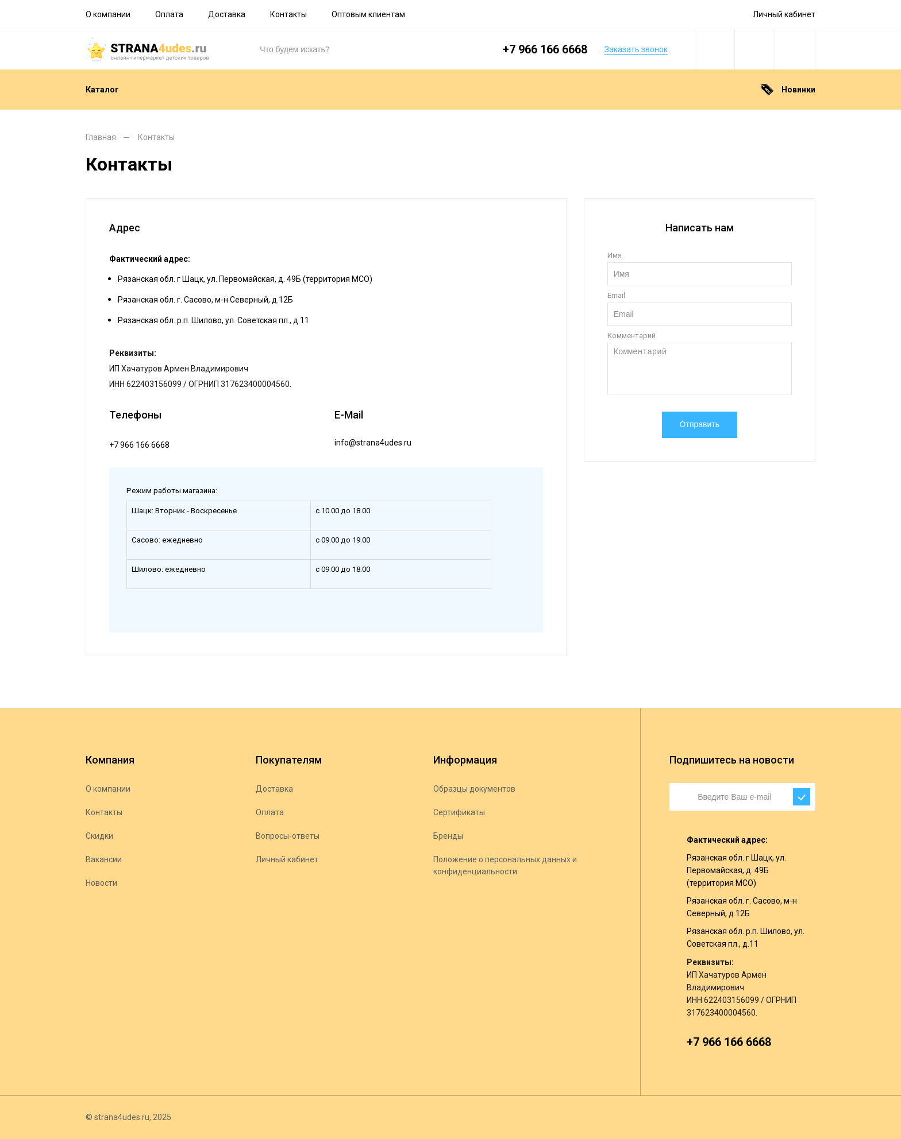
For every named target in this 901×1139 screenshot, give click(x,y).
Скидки (99, 835)
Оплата (169, 14)
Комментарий (631, 335)
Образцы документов (474, 788)
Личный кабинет (784, 14)
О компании (108, 14)
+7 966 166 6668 (545, 49)
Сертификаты (459, 812)
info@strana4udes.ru (372, 442)
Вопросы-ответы (287, 835)
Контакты (288, 14)
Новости (101, 883)
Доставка (226, 14)
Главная (101, 137)
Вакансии (104, 859)
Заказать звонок (636, 49)
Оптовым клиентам (368, 14)
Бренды (448, 835)
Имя (614, 255)
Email (616, 295)
